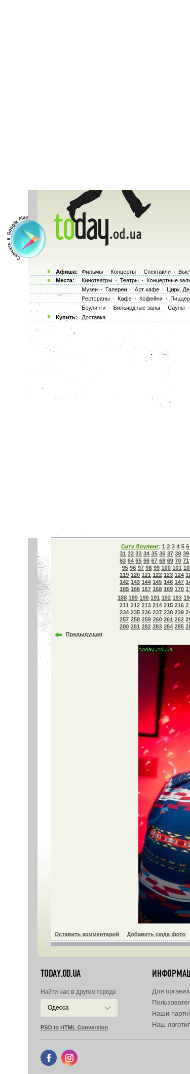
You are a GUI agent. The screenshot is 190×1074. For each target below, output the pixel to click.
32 (131, 553)
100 (165, 568)
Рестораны (96, 298)
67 (154, 561)
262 (179, 619)
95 (125, 568)
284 (168, 626)
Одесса (58, 1007)
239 (179, 612)
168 (157, 589)
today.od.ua (61, 973)
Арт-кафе (147, 289)
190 (143, 598)
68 (162, 561)
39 (186, 553)
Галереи (116, 289)
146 (168, 582)
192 (166, 598)
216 (179, 605)
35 (154, 553)
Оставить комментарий (87, 934)
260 (157, 619)
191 (155, 598)
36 (162, 553)
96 (133, 568)
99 (157, 568)
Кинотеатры (97, 280)
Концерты (123, 272)
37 (170, 553)
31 (123, 553)
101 (176, 568)
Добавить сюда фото (156, 934)
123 (168, 575)
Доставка (93, 317)
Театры (129, 280)
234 (124, 612)
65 (138, 561)
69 (170, 561)
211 (124, 605)
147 (179, 582)
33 (138, 553)
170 (179, 589)
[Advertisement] (95, 95)
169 (168, 589)
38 (178, 553)
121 (145, 575)
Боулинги (93, 308)
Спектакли (157, 272)
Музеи (90, 289)
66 (146, 561)
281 (135, 626)
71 (186, 561)
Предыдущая (84, 634)
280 (124, 626)
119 (124, 575)
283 (157, 626)
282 (145, 626)
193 (176, 598)
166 (135, 589)
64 (131, 561)
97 (141, 568)
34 (146, 553)
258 (135, 619)
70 (178, 561)
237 (157, 612)
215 (168, 605)
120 (135, 575)
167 (145, 589)
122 (157, 575)
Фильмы (92, 272)
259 (145, 619)
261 (168, 619)
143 (135, 582)
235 (135, 612)
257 (124, 619)
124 (179, 575)
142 (124, 582)
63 (123, 561)
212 (135, 605)
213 (145, 605)
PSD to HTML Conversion (74, 1027)
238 (168, 612)
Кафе (125, 298)
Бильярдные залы (136, 308)
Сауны (176, 308)
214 (157, 605)
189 (133, 598)
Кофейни (151, 298)
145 (157, 582)
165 (124, 589)
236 (145, 612)
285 (179, 626)
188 (122, 598)
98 (148, 568)
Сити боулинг (140, 546)
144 (145, 582)
